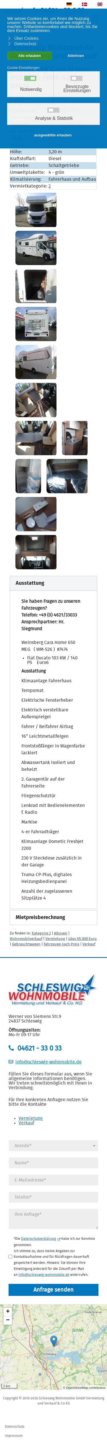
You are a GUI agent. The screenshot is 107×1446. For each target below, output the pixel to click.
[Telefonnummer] (53, 1197)
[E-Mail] (53, 1180)
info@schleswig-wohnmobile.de (48, 1062)
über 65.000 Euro (82, 939)
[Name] (53, 1163)
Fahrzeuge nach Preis (61, 944)
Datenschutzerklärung (40, 1238)
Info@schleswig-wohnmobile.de (44, 1274)
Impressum (14, 1435)
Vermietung (55, 939)
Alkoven (60, 933)
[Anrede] (53, 1145)
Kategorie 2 (41, 933)
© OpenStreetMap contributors (84, 1387)
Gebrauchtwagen (26, 944)
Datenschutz (14, 1426)
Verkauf (88, 944)
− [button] (8, 1320)
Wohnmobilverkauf (26, 939)
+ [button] (8, 1312)
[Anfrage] (53, 1219)
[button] (53, 583)
